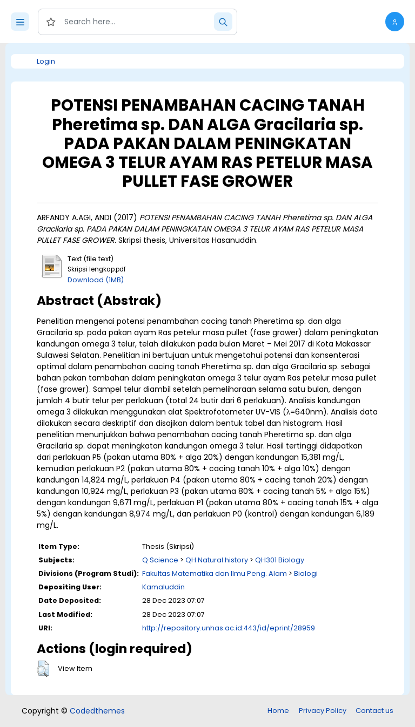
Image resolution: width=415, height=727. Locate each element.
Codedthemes (97, 710)
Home (278, 710)
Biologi (306, 573)
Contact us (374, 710)
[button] (394, 21)
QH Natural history (216, 560)
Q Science (160, 560)
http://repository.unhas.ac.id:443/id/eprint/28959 (228, 628)
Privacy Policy (322, 710)
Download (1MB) (96, 279)
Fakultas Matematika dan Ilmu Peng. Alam (214, 573)
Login (46, 61)
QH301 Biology (279, 560)
